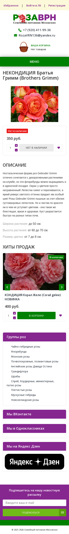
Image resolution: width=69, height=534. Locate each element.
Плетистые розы (19, 390)
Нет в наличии (36, 147)
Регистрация (57, 5)
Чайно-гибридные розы (23, 346)
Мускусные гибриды (21, 395)
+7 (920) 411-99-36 (34, 30)
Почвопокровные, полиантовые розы (32, 361)
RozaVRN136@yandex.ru (34, 35)
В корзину (36, 315)
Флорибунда (16, 351)
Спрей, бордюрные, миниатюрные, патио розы (30, 383)
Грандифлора (17, 371)
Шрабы (13, 376)
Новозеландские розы (23, 400)
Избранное (11, 5)
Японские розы (18, 356)
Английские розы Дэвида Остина (29, 366)
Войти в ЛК (33, 5)
